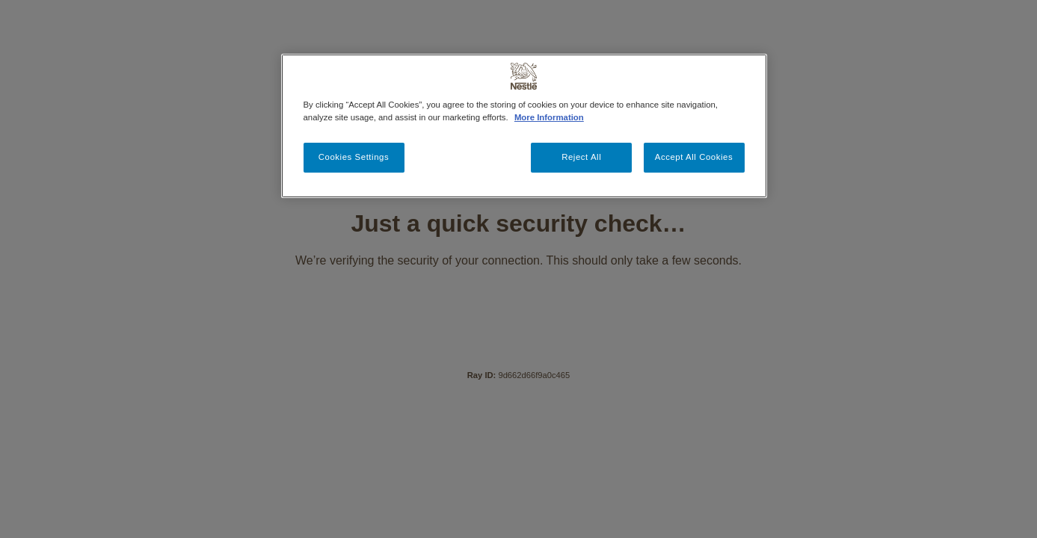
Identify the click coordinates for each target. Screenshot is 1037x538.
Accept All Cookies (694, 156)
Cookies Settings (354, 156)
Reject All (581, 156)
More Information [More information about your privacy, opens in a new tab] (549, 117)
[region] (524, 126)
